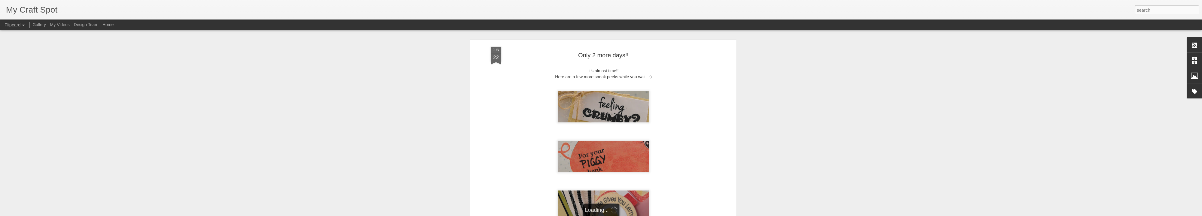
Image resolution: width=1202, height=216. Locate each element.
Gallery (39, 24)
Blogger (619, 212)
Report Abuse (637, 212)
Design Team (86, 24)
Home (108, 24)
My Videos (60, 24)
